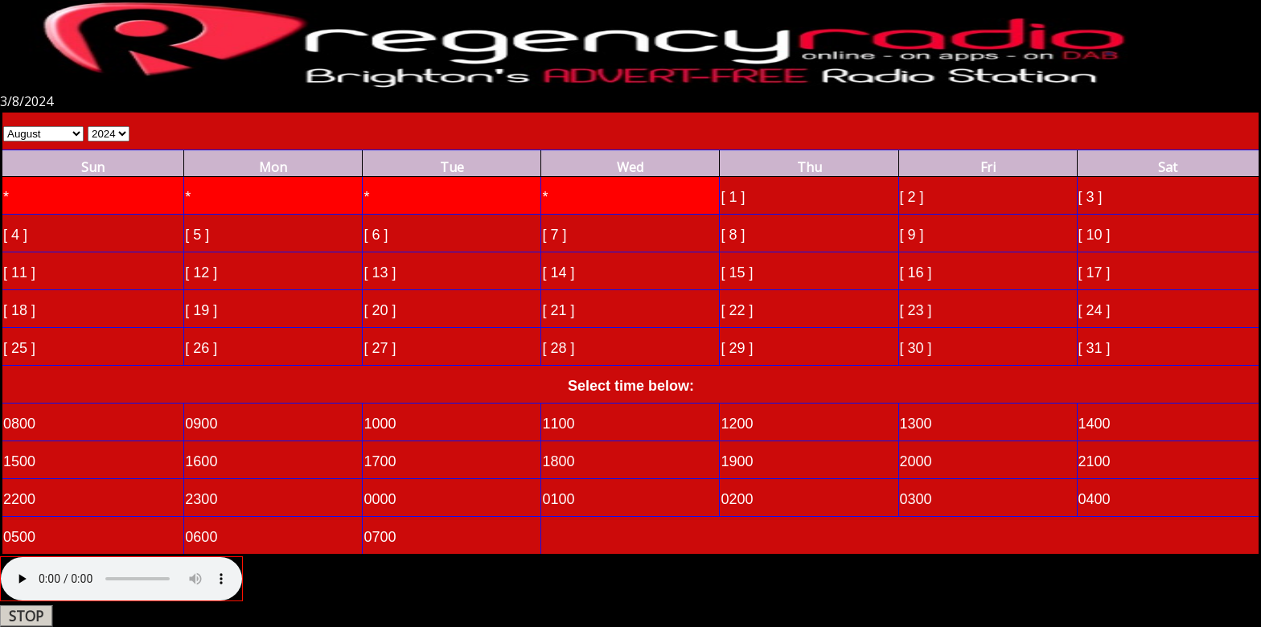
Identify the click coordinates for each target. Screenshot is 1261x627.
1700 (380, 461)
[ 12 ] (201, 272)
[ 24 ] (1094, 310)
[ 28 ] (558, 348)
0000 (380, 499)
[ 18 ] (19, 310)
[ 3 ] (1090, 197)
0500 (19, 537)
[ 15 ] (737, 272)
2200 (19, 499)
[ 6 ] (376, 235)
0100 (558, 499)
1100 (558, 424)
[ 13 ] (380, 272)
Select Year (108, 133)
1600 (201, 461)
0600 (201, 537)
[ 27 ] (380, 348)
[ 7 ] (554, 235)
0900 (201, 424)
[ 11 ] (19, 272)
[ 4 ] (15, 235)
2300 (201, 499)
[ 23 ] (916, 310)
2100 (1094, 461)
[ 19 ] (201, 310)
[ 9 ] (912, 235)
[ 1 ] (733, 197)
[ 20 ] (380, 310)
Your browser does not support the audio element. (121, 578)
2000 (916, 461)
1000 (380, 424)
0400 (1094, 499)
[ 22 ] (737, 310)
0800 (19, 424)
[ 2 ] (912, 197)
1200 (737, 424)
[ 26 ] (201, 348)
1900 (737, 461)
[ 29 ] (737, 348)
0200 (737, 499)
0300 (916, 499)
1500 (19, 461)
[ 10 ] (1094, 235)
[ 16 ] (916, 272)
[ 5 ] (197, 235)
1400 (1094, 424)
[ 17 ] (1094, 272)
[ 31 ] (1094, 348)
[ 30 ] (916, 348)
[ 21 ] (558, 310)
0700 (380, 537)
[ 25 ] (19, 348)
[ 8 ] (733, 235)
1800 (558, 461)
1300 (916, 424)
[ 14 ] (558, 272)
